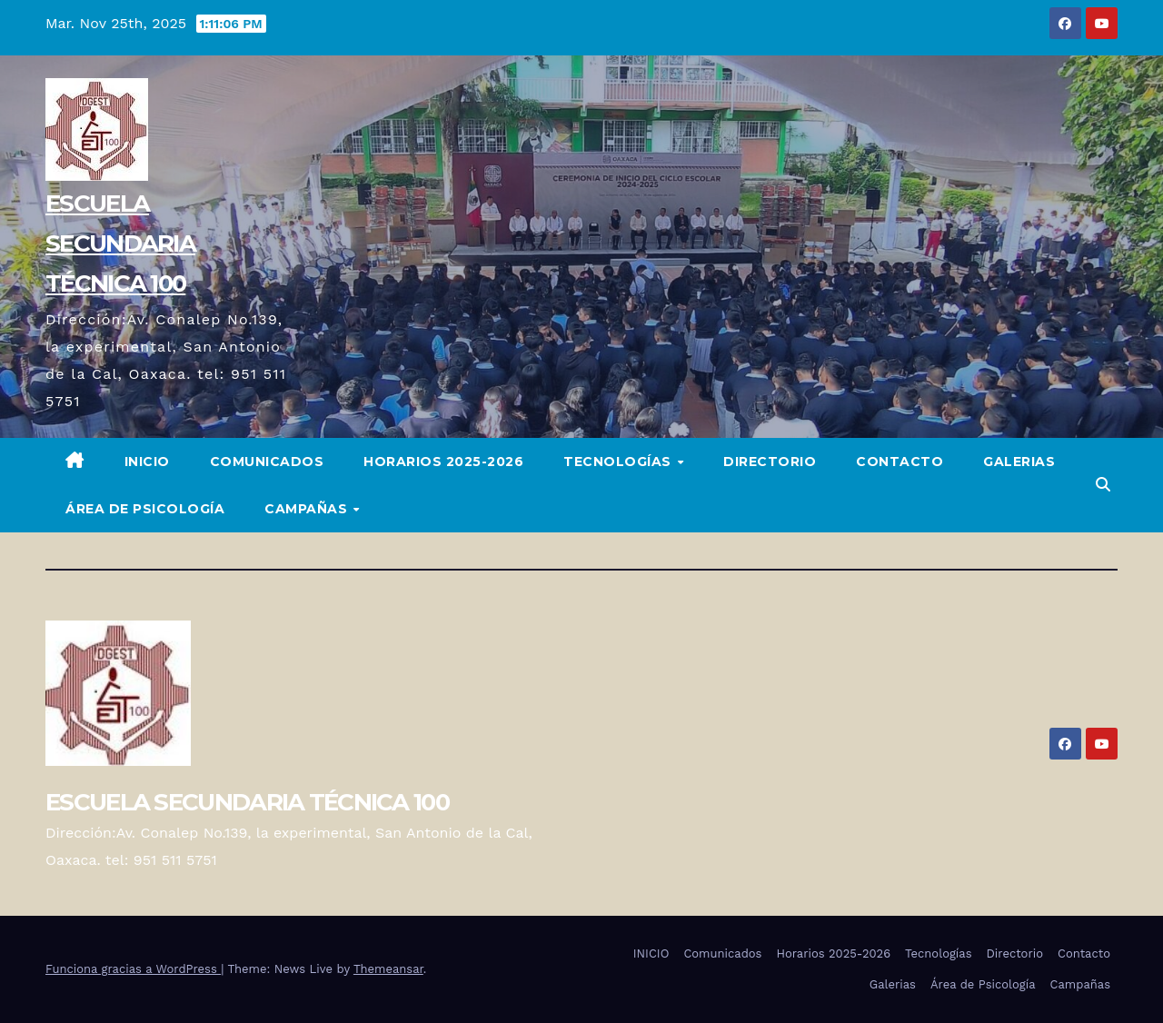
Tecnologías (619, 461)
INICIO (147, 461)
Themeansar (388, 969)
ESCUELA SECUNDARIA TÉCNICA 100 (120, 243)
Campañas (308, 509)
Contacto (899, 461)
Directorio (769, 461)
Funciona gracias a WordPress (133, 969)
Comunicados (267, 461)
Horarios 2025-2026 (443, 461)
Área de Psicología (144, 509)
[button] (1103, 484)
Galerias (1019, 461)
